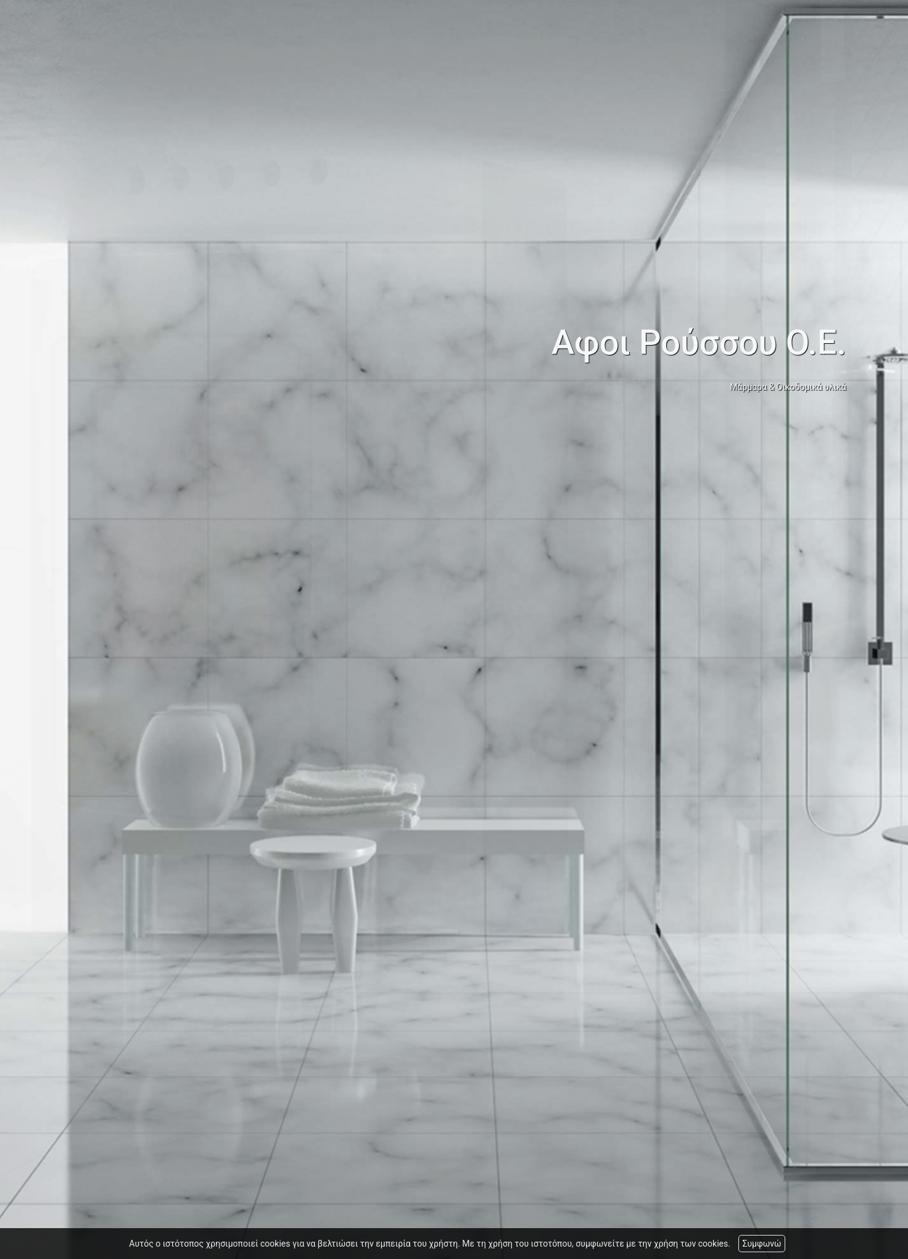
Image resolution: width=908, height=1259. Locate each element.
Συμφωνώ (761, 1244)
